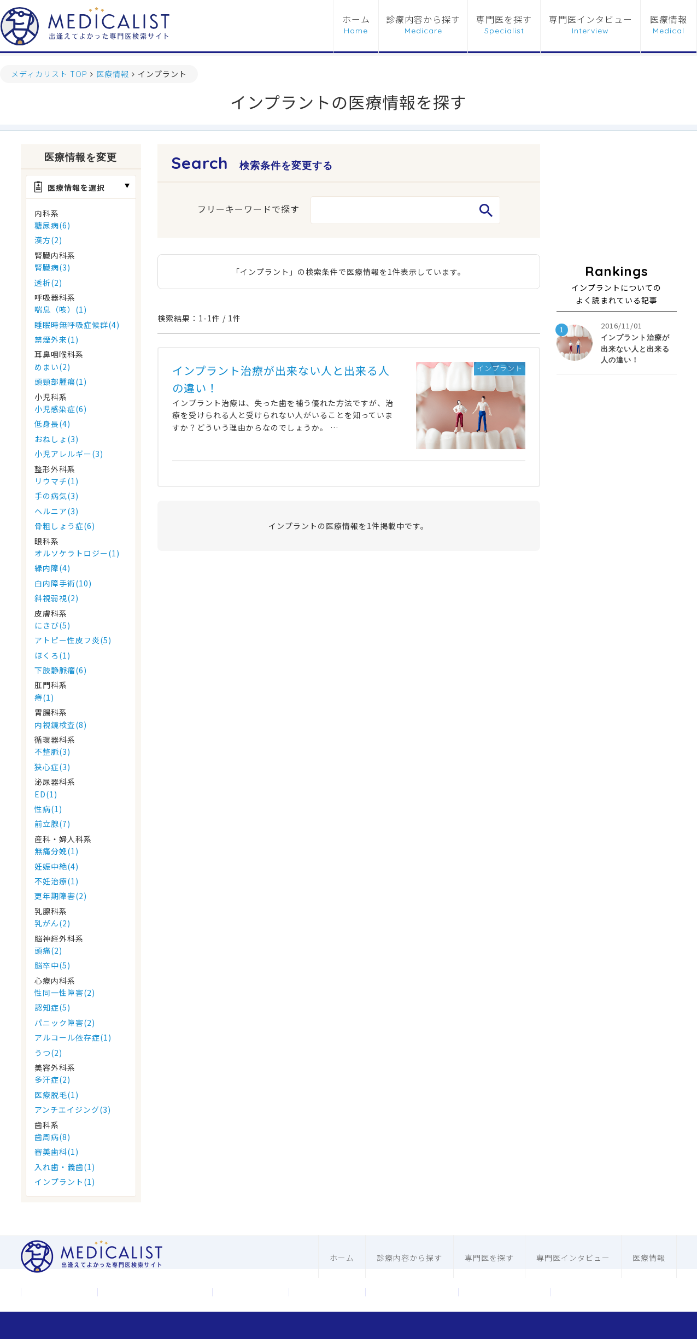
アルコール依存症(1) (73, 1037)
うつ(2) (48, 1052)
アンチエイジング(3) (72, 1109)
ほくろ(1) (52, 655)
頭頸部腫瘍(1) (60, 381)
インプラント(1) (64, 1181)
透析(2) (48, 282)
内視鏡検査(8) (60, 724)
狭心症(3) (52, 766)
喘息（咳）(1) (60, 309)
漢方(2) (48, 239)
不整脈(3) (52, 751)
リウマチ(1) (56, 480)
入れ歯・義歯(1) (64, 1166)
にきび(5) (52, 625)
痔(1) (44, 697)
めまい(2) (52, 366)
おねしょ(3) (56, 438)
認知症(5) (52, 1007)
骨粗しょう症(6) (64, 525)
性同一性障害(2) (64, 992)
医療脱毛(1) (56, 1094)
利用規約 (327, 1292)
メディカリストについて (155, 1292)
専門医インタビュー (590, 19)
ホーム (356, 19)
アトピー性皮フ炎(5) (73, 640)
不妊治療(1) (56, 881)
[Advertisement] (617, 199)
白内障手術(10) (63, 583)
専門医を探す (504, 19)
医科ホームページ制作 (412, 1292)
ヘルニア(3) (56, 511)
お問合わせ (250, 1292)
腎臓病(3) (52, 267)
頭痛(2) (48, 950)
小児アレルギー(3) (68, 453)
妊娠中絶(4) (56, 866)
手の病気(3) (56, 495)
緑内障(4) (52, 567)
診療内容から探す (423, 19)
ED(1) (45, 794)
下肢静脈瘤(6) (60, 670)
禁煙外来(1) (56, 339)
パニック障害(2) (64, 1022)
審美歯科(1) (56, 1151)
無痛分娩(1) (56, 850)
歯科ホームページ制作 (505, 1292)
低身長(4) (52, 423)
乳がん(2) (52, 923)
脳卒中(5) (52, 965)
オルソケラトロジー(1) (77, 553)
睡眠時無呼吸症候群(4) (77, 324)
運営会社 (59, 1292)
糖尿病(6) (52, 225)
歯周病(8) (52, 1136)
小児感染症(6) (60, 408)
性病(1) (48, 808)
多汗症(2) (52, 1079)
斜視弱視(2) (56, 597)
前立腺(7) (52, 823)
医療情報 (668, 19)
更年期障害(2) (60, 895)
